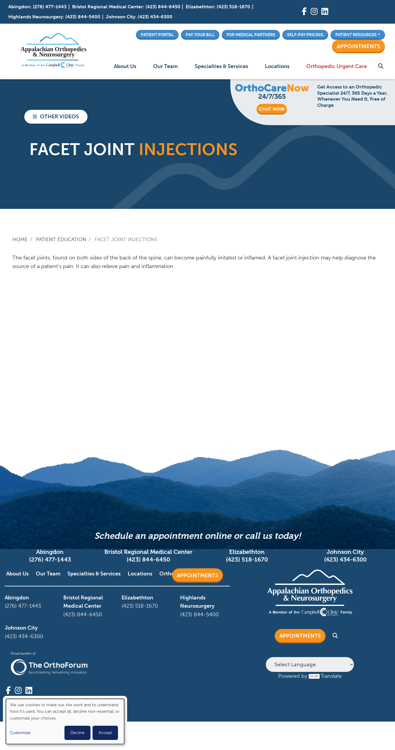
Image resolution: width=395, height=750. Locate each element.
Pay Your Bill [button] (200, 34)
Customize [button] (20, 732)
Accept (105, 732)
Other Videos (59, 116)
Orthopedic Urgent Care (336, 66)
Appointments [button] (358, 46)
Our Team (165, 66)
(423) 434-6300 (155, 17)
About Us (125, 66)
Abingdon (19, 6)
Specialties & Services (221, 66)
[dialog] (65, 721)
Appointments (197, 575)
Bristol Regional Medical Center (107, 6)
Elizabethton (200, 6)
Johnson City (120, 17)
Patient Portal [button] (157, 34)
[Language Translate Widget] (310, 664)
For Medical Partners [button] (250, 34)
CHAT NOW (271, 109)
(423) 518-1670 (233, 6)
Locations (277, 66)
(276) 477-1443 (50, 6)
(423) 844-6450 (162, 6)
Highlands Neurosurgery (35, 17)
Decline (77, 732)
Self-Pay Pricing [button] (305, 34)
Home (20, 239)
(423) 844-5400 (82, 17)
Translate (325, 676)
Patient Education (61, 239)
